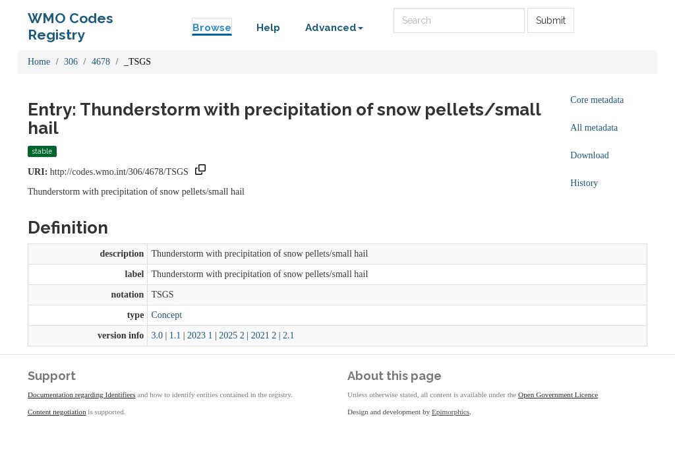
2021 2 (264, 335)
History (584, 183)
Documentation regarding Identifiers (81, 394)
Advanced (334, 28)
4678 (101, 62)
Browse (211, 28)
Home (39, 62)
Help (268, 28)
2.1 (289, 335)
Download (589, 155)
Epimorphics (450, 412)
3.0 (157, 335)
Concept (166, 315)
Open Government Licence (558, 394)
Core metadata (597, 100)
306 (71, 62)
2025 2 (232, 335)
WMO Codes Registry (70, 21)
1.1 (175, 335)
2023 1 (200, 335)
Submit (551, 20)
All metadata (594, 128)
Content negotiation (57, 412)
